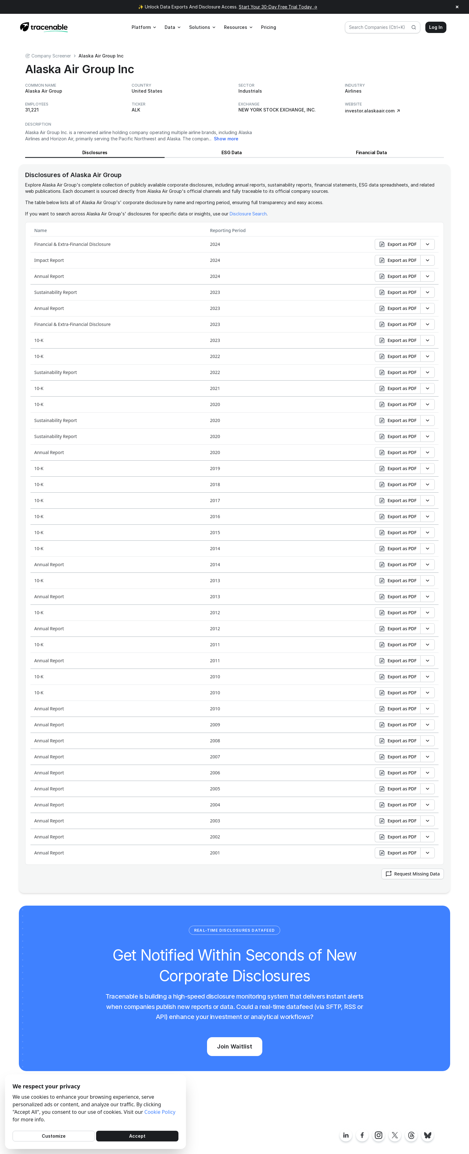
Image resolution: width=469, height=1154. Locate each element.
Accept (137, 1136)
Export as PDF (398, 244)
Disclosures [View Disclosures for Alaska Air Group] (94, 152)
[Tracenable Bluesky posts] (427, 1135)
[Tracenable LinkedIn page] (346, 1135)
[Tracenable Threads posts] (411, 1135)
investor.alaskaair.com (373, 110)
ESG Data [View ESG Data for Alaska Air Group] (231, 152)
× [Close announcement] (457, 7)
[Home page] (44, 27)
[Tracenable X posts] (395, 1135)
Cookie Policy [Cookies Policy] (160, 1111)
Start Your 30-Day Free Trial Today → (278, 6)
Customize (54, 1136)
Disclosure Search (248, 213)
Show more (226, 138)
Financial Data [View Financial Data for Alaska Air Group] (371, 152)
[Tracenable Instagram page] (378, 1135)
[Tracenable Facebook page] (362, 1135)
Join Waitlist (234, 1046)
